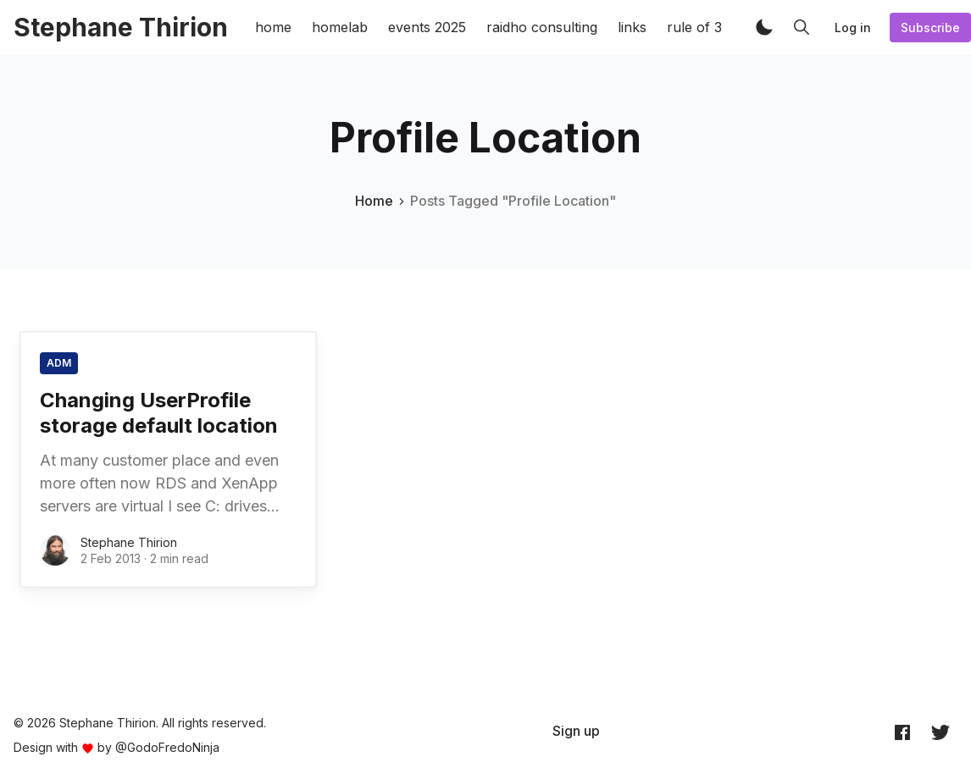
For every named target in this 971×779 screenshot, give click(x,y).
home (273, 27)
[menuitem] (576, 731)
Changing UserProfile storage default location (159, 413)
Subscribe (930, 27)
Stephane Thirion (128, 542)
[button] (764, 27)
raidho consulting (541, 27)
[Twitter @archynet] (940, 731)
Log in (853, 27)
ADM (59, 362)
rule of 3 (694, 27)
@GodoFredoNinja (167, 747)
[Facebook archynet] (902, 731)
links (632, 27)
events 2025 (427, 27)
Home (374, 200)
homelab (340, 27)
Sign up (576, 730)
